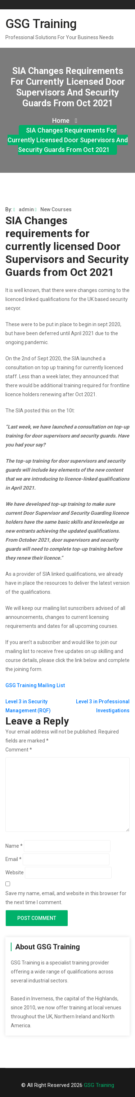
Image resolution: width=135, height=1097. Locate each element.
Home (64, 120)
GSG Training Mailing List (35, 685)
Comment (18, 750)
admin (23, 209)
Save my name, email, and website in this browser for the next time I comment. (65, 897)
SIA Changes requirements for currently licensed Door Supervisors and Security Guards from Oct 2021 (68, 139)
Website (14, 872)
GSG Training (41, 24)
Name (14, 846)
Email (13, 859)
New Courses (53, 209)
